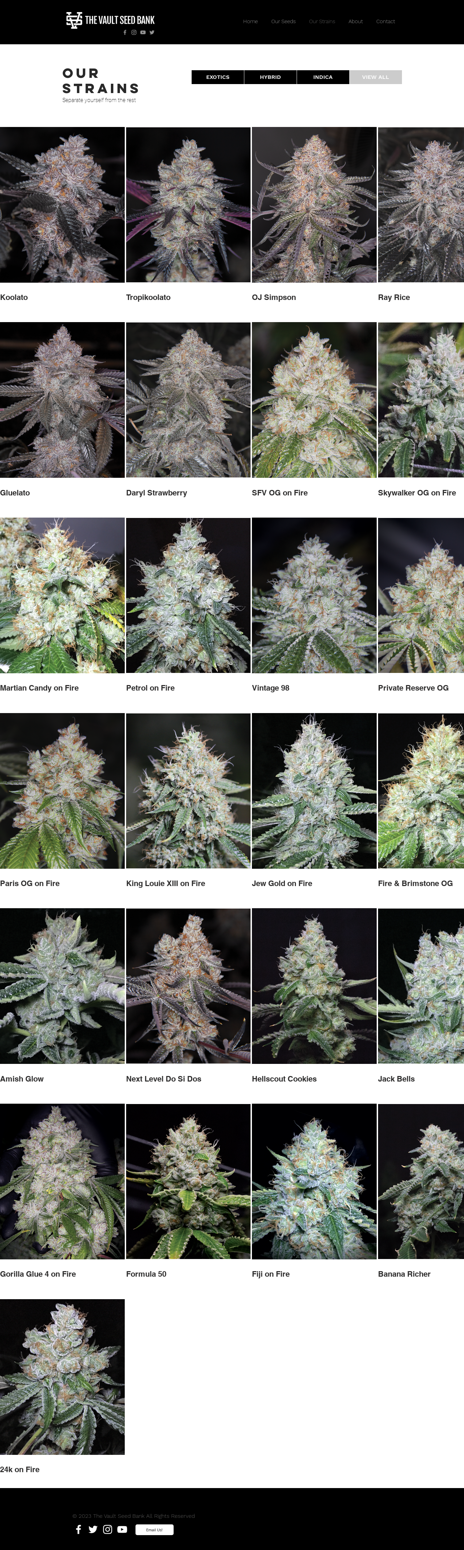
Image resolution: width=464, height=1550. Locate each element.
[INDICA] (323, 77)
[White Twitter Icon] (93, 1529)
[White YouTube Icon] (122, 1529)
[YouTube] (143, 32)
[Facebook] (125, 32)
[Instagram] (134, 32)
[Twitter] (152, 32)
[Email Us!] (154, 1529)
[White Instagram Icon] (108, 1529)
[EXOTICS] (218, 77)
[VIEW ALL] (376, 77)
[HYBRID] (270, 77)
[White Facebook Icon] (78, 1529)
